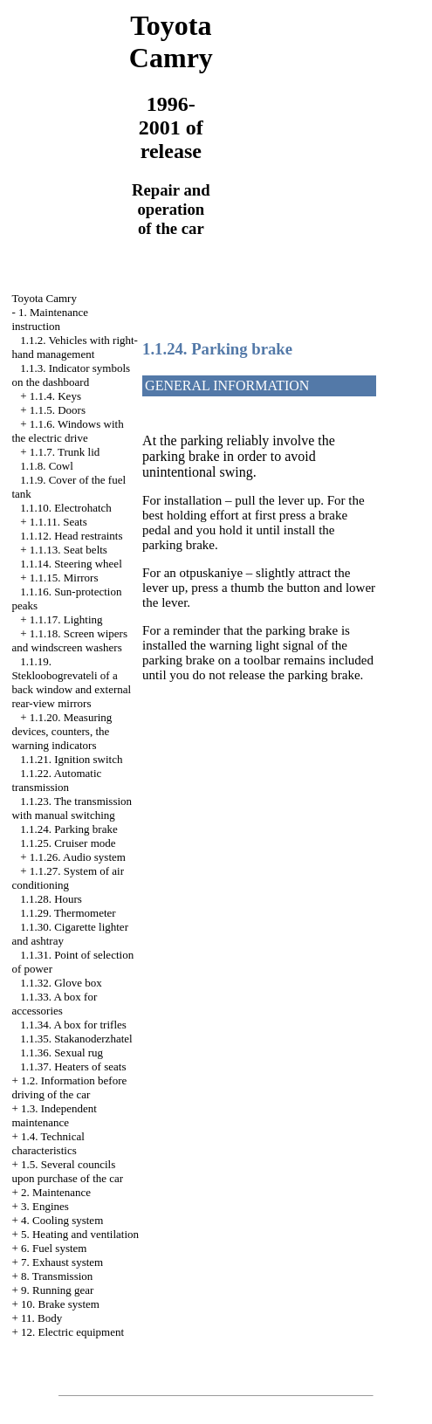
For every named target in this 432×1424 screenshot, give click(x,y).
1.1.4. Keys (55, 395)
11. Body (41, 1317)
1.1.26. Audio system (78, 856)
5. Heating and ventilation (80, 1234)
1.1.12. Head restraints (71, 535)
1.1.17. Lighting (66, 619)
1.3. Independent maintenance (54, 1115)
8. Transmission (57, 1276)
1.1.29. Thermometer (68, 912)
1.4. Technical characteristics (47, 1143)
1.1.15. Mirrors (64, 577)
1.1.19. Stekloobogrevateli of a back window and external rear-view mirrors (71, 682)
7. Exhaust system (62, 1262)
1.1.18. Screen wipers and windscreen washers (69, 640)
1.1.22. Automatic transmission (56, 780)
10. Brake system (60, 1303)
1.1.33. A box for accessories (54, 1003)
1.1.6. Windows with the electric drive (67, 430)
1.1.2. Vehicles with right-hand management (74, 347)
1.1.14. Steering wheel (71, 563)
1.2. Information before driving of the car (69, 1087)
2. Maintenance (56, 1192)
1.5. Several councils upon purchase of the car (67, 1171)
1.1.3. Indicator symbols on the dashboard (70, 375)
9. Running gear (57, 1290)
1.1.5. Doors (58, 409)
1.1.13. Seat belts (68, 549)
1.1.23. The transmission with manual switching (71, 808)
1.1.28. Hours (51, 898)
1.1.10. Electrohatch (66, 507)
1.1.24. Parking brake (69, 829)
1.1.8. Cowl (46, 465)
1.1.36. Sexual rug (61, 1052)
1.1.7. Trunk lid (65, 451)
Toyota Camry (44, 298)
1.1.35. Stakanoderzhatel (76, 1038)
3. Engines (45, 1206)
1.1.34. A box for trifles (73, 1024)
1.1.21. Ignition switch (71, 759)
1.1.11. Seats (58, 521)
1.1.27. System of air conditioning (67, 877)
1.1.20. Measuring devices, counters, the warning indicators (61, 731)
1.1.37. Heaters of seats (73, 1066)
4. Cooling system (62, 1220)
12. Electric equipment (72, 1331)
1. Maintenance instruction (49, 319)
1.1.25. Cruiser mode (67, 843)
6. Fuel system (53, 1248)
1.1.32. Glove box (61, 982)
